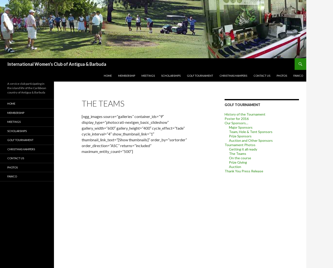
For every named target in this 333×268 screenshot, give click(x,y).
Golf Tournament (200, 75)
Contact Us (262, 75)
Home (108, 75)
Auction (235, 167)
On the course (240, 158)
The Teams (237, 153)
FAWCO (298, 75)
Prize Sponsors (240, 136)
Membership (126, 75)
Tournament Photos (240, 145)
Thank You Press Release (244, 171)
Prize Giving (238, 162)
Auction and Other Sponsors (251, 140)
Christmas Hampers (233, 75)
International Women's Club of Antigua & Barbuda (56, 64)
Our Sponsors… (236, 123)
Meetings (148, 75)
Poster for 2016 (237, 119)
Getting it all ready (243, 149)
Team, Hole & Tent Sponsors (250, 132)
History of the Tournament (245, 114)
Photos (282, 75)
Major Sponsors (241, 127)
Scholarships (171, 75)
